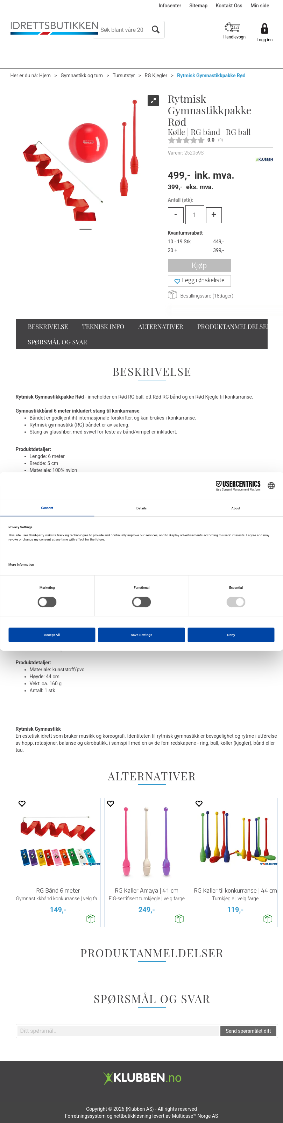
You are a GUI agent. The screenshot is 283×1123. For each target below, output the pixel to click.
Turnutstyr (124, 75)
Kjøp (199, 265)
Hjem (45, 75)
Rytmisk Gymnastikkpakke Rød (211, 75)
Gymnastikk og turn (82, 75)
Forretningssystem (85, 1116)
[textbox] (118, 1031)
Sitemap (198, 5)
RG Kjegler (156, 75)
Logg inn (265, 39)
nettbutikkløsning (132, 1116)
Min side (259, 5)
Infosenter (170, 5)
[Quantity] (194, 214)
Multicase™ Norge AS (195, 1116)
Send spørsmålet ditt (248, 1031)
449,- (218, 241)
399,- (218, 250)
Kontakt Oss (229, 5)
